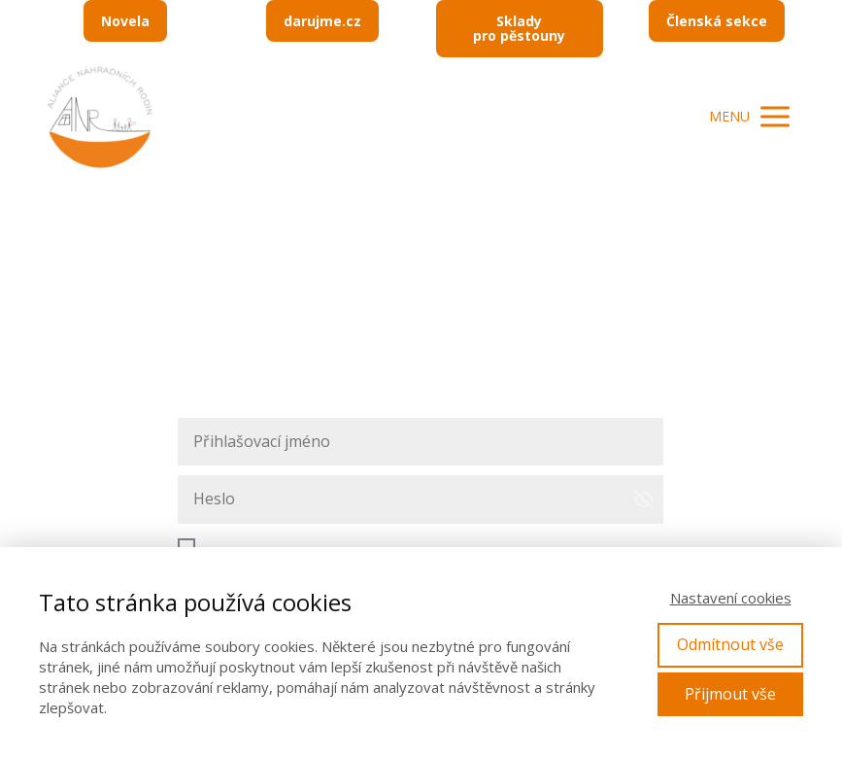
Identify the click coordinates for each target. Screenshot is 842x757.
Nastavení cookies (730, 597)
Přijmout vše (730, 694)
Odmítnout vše (730, 644)
